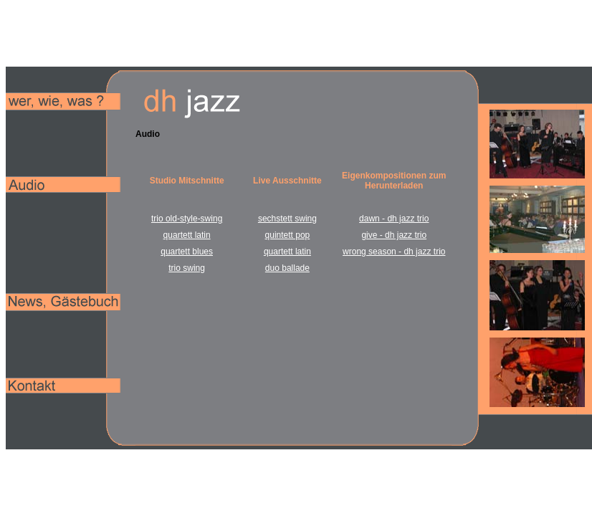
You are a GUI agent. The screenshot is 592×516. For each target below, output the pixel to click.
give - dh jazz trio (393, 235)
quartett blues (187, 252)
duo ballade (287, 268)
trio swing (186, 268)
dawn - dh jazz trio (394, 219)
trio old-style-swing (186, 219)
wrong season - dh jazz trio (394, 252)
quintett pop (287, 235)
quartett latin (187, 235)
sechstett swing (287, 219)
